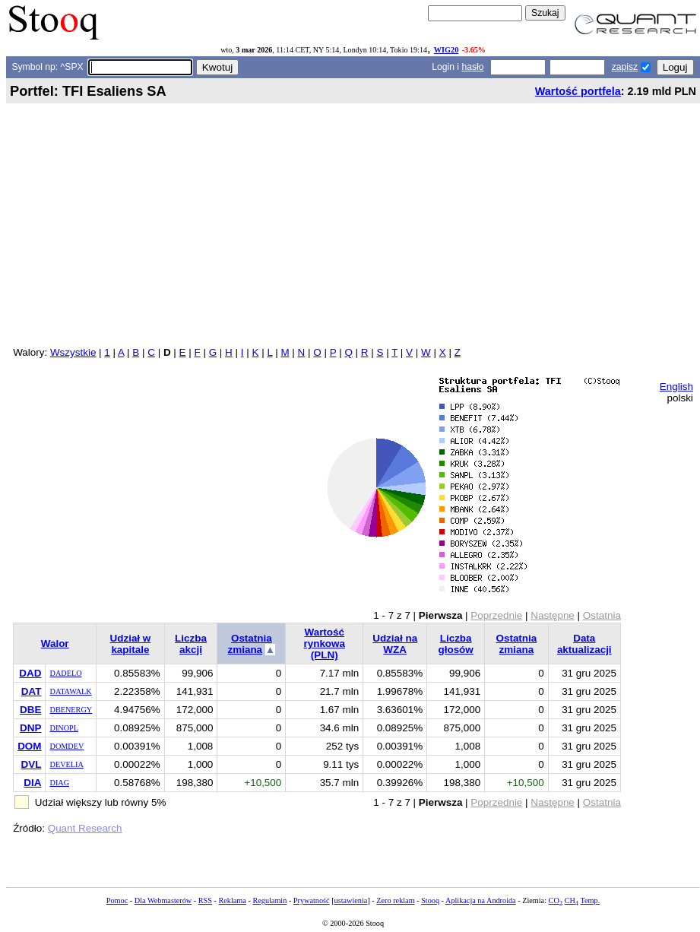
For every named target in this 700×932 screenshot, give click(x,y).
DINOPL (63, 728)
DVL (31, 764)
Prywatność (311, 900)
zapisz (625, 67)
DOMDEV (66, 746)
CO (555, 900)
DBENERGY (70, 709)
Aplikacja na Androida (480, 900)
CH (571, 900)
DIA (32, 782)
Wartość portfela (578, 91)
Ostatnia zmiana (250, 643)
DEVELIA (66, 764)
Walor (55, 643)
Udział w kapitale (130, 643)
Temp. (590, 900)
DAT (31, 691)
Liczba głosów (456, 643)
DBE (30, 709)
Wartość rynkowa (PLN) (324, 643)
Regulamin (269, 900)
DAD (30, 673)
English (676, 386)
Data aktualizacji (584, 643)
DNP (30, 728)
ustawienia (351, 900)
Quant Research (85, 828)
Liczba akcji (191, 643)
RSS (205, 900)
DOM (29, 746)
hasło (472, 67)
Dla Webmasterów (163, 900)
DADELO (65, 673)
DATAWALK (70, 691)
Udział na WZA (394, 643)
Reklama (231, 900)
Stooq (430, 900)
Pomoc (117, 900)
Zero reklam (395, 900)
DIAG (59, 782)
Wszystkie (73, 352)
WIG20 (446, 50)
